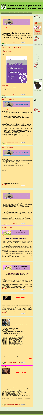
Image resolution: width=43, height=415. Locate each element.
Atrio (34, 105)
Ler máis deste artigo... (4, 184)
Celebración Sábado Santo (7, 227)
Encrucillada (35, 108)
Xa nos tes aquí (35, 114)
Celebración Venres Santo (6, 263)
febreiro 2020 (36, 65)
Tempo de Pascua (5, 190)
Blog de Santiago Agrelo (36, 106)
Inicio (2, 13)
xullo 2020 (35, 60)
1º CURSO (11, 13)
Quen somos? (7, 13)
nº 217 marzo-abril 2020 (5, 85)
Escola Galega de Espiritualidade (37, 15)
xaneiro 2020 (36, 66)
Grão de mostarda (36, 109)
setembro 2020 (36, 58)
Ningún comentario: (17, 42)
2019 (35, 67)
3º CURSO (20, 13)
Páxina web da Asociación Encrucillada (7, 51)
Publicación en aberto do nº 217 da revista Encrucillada (12, 47)
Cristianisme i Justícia (36, 107)
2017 (35, 69)
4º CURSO (25, 13)
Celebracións (35, 37)
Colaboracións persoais (36, 38)
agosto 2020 (36, 59)
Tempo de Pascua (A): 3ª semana (8, 99)
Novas (4, 95)
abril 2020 (35, 63)
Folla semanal (5, 43)
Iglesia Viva (35, 110)
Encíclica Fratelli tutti (36, 39)
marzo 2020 (35, 64)
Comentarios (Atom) (7, 409)
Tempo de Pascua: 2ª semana (7, 147)
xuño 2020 (35, 61)
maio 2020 (35, 62)
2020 (35, 54)
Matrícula (29, 13)
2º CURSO (16, 13)
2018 (35, 68)
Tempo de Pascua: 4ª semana (7, 16)
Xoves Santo (4, 294)
